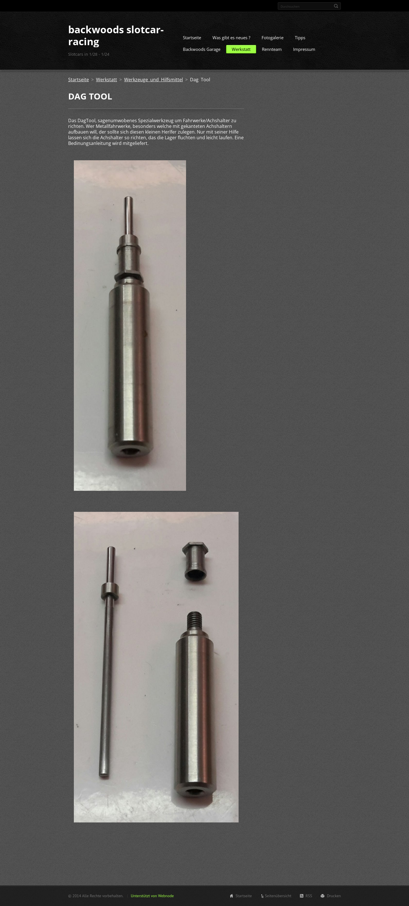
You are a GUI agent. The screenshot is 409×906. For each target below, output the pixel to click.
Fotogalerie (272, 37)
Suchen (336, 6)
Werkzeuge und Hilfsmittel (153, 79)
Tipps (300, 37)
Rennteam (272, 49)
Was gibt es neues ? (231, 37)
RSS (309, 895)
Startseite (192, 37)
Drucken (334, 895)
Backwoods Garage (201, 49)
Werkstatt (241, 49)
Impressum (304, 49)
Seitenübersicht (278, 895)
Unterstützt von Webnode (152, 895)
